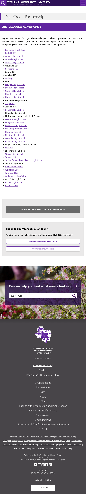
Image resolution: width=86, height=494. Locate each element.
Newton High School (14, 135)
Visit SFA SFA (43, 457)
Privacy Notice (54, 448)
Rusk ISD (9, 147)
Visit (43, 392)
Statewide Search (10, 444)
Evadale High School (14, 87)
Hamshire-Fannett (13, 94)
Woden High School (14, 182)
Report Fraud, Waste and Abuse (69, 444)
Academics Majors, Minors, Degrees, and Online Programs (43, 459)
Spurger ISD (10, 157)
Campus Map (43, 415)
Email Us (43, 370)
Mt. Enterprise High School (17, 128)
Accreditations (43, 419)
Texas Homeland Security (28, 444)
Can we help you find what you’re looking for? (43, 286)
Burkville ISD (10, 53)
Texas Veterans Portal (47, 444)
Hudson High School (14, 97)
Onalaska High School (15, 138)
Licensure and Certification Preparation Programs (43, 424)
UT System (66, 440)
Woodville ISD (11, 185)
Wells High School (13, 169)
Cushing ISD (10, 78)
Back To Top (43, 487)
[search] (43, 295)
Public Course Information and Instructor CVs (43, 405)
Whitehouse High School (16, 176)
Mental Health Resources (65, 436)
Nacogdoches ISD (13, 132)
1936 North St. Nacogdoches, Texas (43, 375)
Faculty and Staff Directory (43, 410)
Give (43, 401)
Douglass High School (15, 84)
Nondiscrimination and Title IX (42, 436)
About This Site (43, 479)
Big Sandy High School (15, 49)
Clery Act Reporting (22, 448)
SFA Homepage (43, 382)
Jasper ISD (9, 103)
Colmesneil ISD (12, 68)
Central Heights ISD (14, 59)
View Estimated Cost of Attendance (43, 209)
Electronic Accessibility (19, 436)
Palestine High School (15, 141)
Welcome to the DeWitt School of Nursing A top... (43, 455)
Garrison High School (14, 90)
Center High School (14, 56)
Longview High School (15, 122)
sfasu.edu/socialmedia (43, 473)
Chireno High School (14, 62)
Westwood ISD (11, 173)
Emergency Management (13, 440)
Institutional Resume (39, 448)
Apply (43, 396)
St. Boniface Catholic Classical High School (24, 160)
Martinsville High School (16, 125)
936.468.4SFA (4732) (43, 365)
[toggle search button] (3, 3)
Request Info (43, 387)
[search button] (74, 296)
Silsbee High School (14, 154)
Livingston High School (15, 119)
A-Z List (43, 429)
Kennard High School (14, 109)
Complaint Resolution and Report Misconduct (42, 440)
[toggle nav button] (83, 3)
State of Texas (77, 440)
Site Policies (66, 448)
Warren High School (14, 166)
